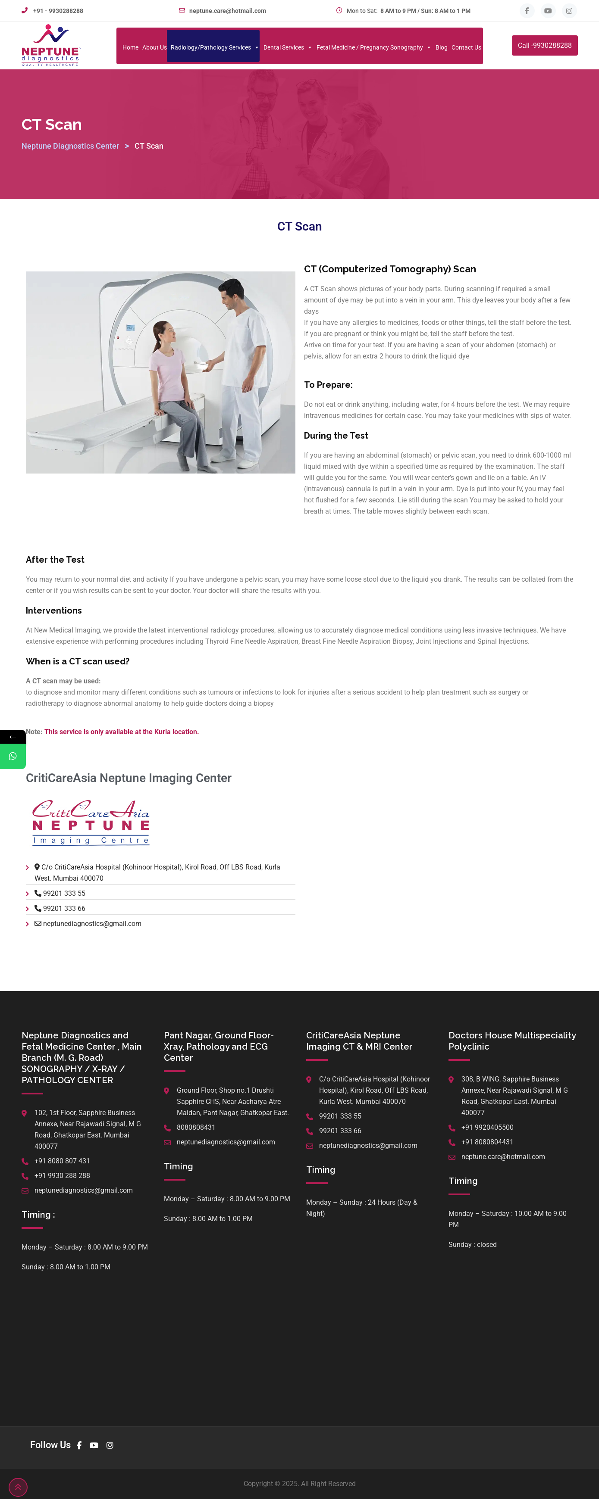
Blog (442, 47)
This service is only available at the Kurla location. (121, 732)
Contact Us (466, 47)
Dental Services (288, 47)
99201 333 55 (64, 893)
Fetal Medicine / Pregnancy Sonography (374, 47)
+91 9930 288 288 (62, 1176)
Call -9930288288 (545, 45)
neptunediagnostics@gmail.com (92, 923)
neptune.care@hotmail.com (227, 10)
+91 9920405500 (487, 1127)
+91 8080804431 (487, 1142)
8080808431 (196, 1127)
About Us (154, 47)
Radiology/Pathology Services (215, 47)
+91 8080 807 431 (62, 1161)
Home (130, 47)
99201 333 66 (64, 908)
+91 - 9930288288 (58, 10)
